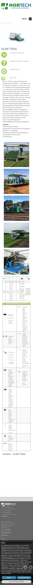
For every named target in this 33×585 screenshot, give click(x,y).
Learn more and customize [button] (16, 581)
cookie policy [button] (4, 567)
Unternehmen (4, 540)
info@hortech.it (8, 533)
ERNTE (5, 23)
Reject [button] (9, 577)
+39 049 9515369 (7, 529)
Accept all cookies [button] (24, 577)
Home (2, 23)
